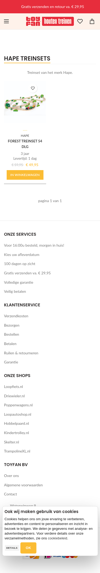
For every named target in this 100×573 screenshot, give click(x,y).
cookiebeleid (57, 538)
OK (28, 548)
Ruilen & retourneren (21, 353)
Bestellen (11, 334)
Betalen (10, 343)
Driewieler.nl (14, 396)
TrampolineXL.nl (17, 451)
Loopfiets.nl (13, 386)
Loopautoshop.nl (17, 414)
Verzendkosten (16, 316)
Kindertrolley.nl (16, 432)
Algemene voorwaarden (23, 485)
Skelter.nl (11, 442)
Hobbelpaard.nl (16, 423)
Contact (10, 494)
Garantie (11, 362)
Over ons (11, 475)
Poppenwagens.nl (18, 405)
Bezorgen (11, 325)
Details (11, 547)
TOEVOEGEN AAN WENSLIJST (32, 88)
